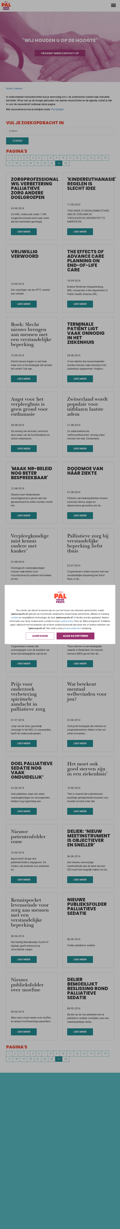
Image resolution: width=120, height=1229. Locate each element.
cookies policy (66, 621)
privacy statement (72, 628)
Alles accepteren (75, 636)
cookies (14, 617)
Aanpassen (40, 636)
